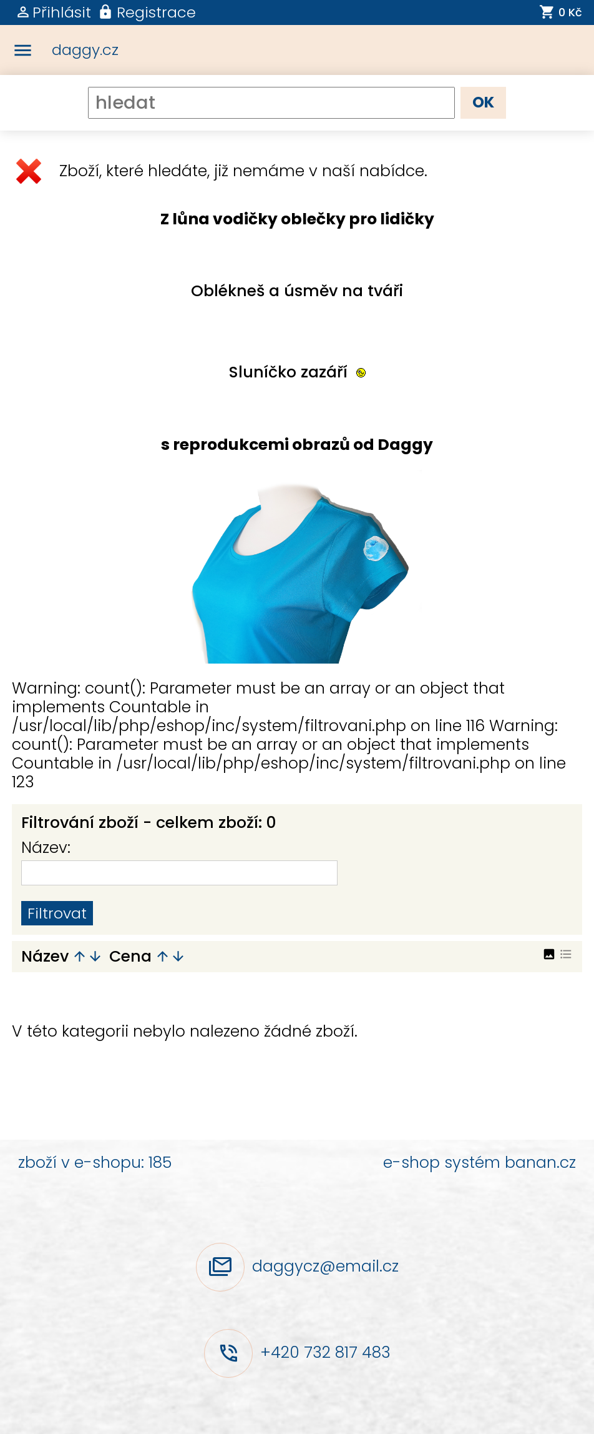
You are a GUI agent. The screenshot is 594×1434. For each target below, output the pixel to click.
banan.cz (540, 1162)
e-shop (411, 1162)
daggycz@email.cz (325, 1266)
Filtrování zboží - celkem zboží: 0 (148, 823)
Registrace (156, 12)
